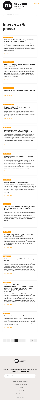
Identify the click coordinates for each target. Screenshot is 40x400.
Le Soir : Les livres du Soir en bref (16, 182)
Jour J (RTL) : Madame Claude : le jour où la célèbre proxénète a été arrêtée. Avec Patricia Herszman (20, 208)
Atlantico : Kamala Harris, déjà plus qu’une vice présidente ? (19, 65)
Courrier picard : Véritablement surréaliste (19, 90)
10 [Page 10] (32, 340)
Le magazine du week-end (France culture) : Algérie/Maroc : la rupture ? (18, 131)
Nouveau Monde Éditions (21, 384)
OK (3, 17)
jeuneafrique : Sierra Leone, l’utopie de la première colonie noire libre (19, 235)
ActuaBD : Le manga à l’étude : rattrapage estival (19, 259)
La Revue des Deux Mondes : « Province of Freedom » (19, 157)
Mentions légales (21, 390)
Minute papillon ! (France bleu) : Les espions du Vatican (17, 107)
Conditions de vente (20, 393)
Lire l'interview (8, 53)
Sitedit (23, 398)
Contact (21, 387)
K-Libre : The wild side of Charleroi (16, 316)
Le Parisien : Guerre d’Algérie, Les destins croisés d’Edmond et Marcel (19, 40)
